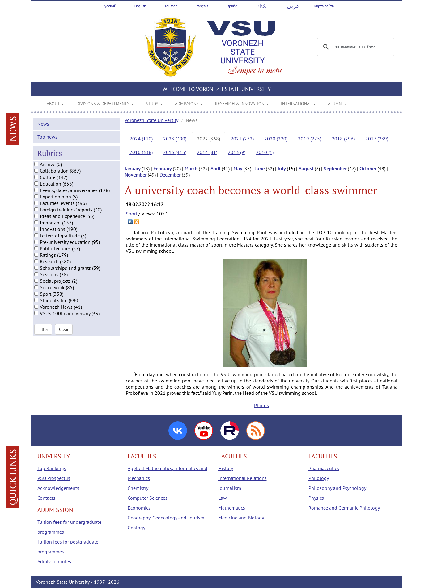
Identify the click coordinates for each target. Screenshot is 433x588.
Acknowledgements (58, 488)
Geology (136, 527)
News (43, 130)
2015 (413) (174, 152)
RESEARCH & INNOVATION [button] (242, 103)
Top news (47, 143)
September (335, 168)
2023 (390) (174, 139)
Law (222, 498)
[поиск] (355, 47)
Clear (64, 336)
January (132, 168)
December (169, 175)
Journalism (229, 488)
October (367, 168)
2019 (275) (309, 139)
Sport (131, 214)
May (237, 168)
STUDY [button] (154, 103)
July (282, 168)
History (225, 468)
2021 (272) (242, 139)
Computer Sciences (148, 498)
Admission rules (54, 561)
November (135, 175)
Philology (318, 478)
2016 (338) (141, 152)
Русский (109, 6)
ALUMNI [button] (337, 103)
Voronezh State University (151, 120)
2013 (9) (236, 152)
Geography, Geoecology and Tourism (166, 518)
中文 (262, 6)
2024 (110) (141, 139)
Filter (43, 336)
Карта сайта (324, 6)
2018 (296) (343, 139)
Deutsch (170, 6)
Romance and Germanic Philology (344, 508)
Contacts (46, 498)
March (191, 168)
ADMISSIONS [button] (189, 103)
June (260, 168)
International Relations (242, 478)
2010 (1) (265, 152)
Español (232, 6)
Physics (316, 498)
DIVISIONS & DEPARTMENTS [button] (105, 103)
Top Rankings (51, 468)
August (306, 168)
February (162, 168)
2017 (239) (376, 139)
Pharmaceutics (323, 468)
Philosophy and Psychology (337, 488)
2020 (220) (275, 139)
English (140, 6)
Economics (139, 508)
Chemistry (138, 488)
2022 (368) (208, 139)
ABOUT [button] (55, 103)
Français (201, 6)
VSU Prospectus (53, 478)
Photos (261, 405)
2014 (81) (207, 152)
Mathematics (231, 508)
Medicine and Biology (241, 518)
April (215, 168)
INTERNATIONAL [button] (298, 103)
